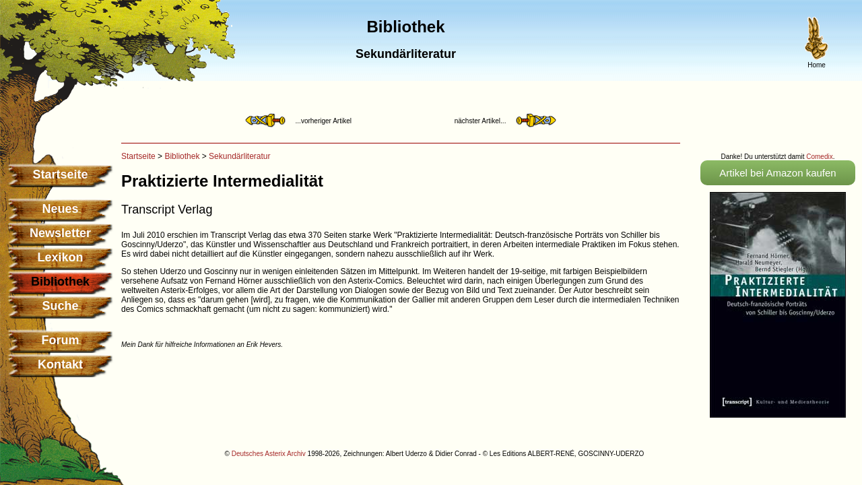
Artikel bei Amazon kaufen (777, 173)
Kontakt (60, 364)
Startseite (60, 174)
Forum (60, 340)
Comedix (819, 156)
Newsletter (60, 233)
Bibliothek (181, 156)
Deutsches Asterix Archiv (269, 453)
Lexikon (60, 257)
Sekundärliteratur (239, 156)
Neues (60, 209)
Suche (60, 306)
